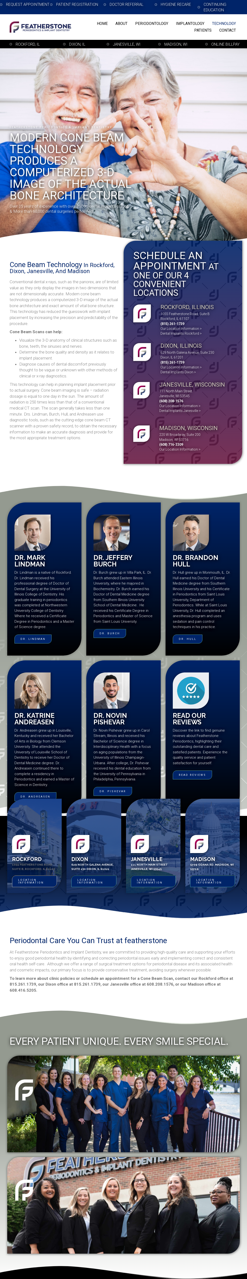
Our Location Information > (181, 329)
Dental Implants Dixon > (178, 372)
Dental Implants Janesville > (180, 411)
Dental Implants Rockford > (181, 333)
